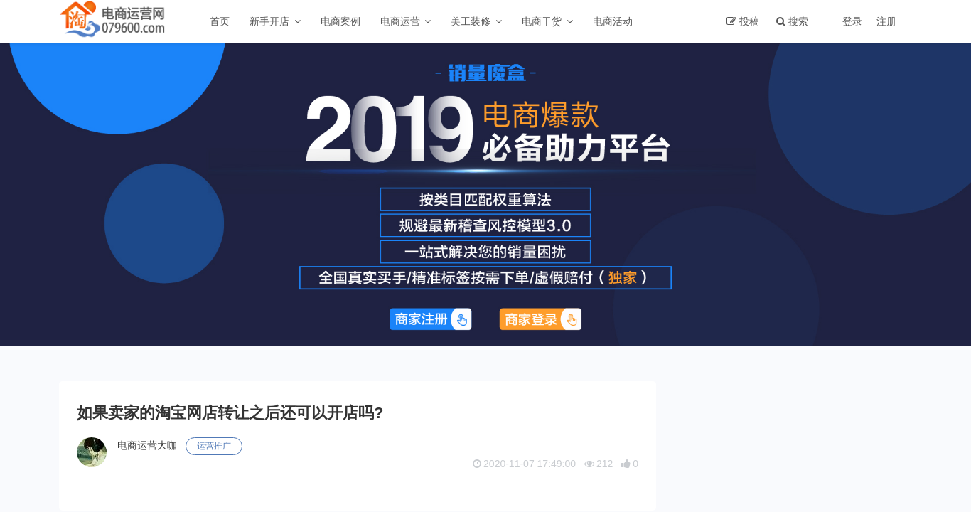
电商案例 (340, 21)
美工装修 (470, 21)
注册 (886, 21)
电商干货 (542, 21)
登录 (852, 21)
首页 (220, 21)
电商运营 (400, 21)
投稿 (749, 21)
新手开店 (269, 21)
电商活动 (613, 21)
